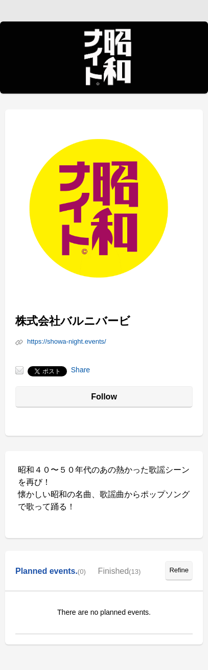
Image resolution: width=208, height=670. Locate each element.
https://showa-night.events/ (66, 341)
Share (80, 370)
